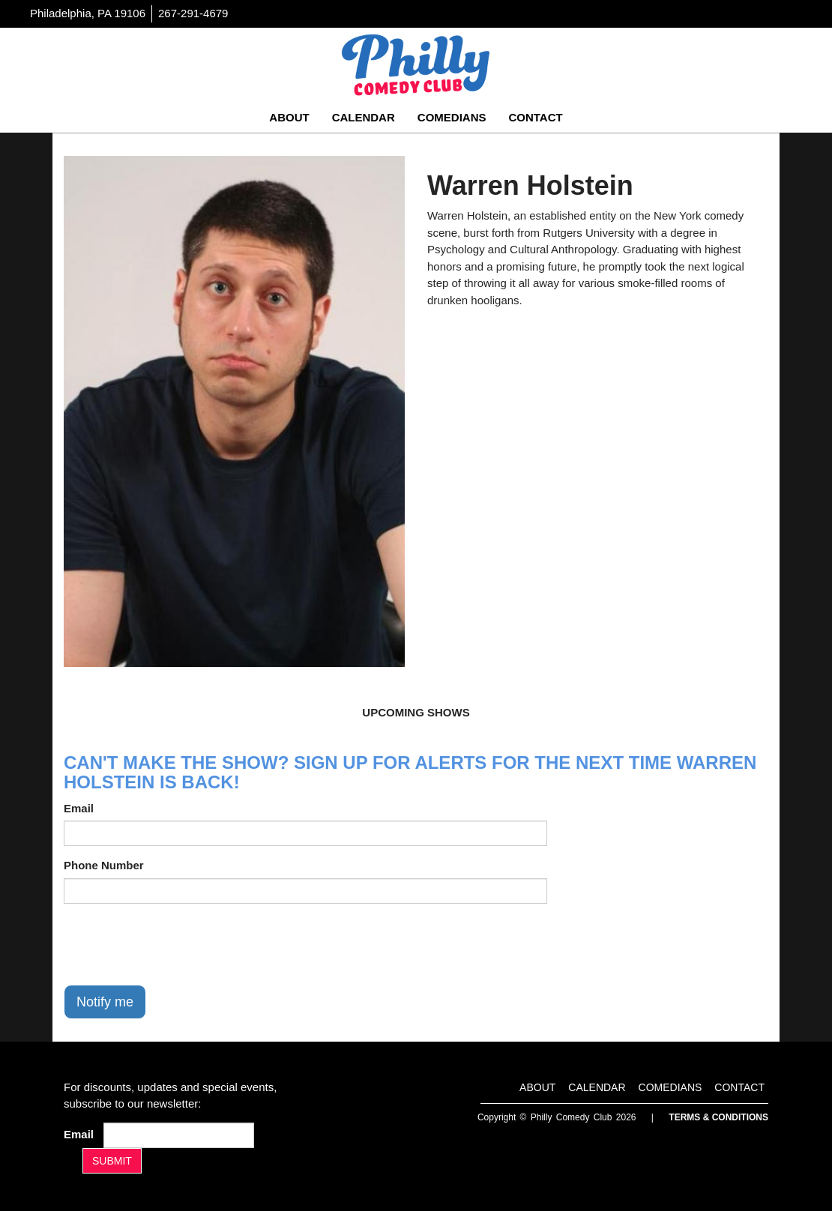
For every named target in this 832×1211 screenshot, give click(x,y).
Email (79, 808)
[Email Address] (178, 1135)
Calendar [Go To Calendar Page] (363, 117)
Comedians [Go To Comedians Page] (451, 117)
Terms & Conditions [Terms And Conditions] (718, 1117)
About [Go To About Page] (289, 117)
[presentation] (178, 944)
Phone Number (104, 865)
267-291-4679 (193, 13)
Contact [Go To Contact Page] (535, 117)
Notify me (104, 1001)
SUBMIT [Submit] (112, 1161)
